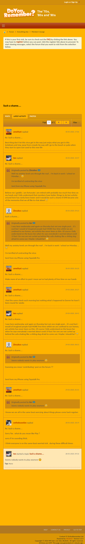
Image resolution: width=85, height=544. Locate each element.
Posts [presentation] (7, 116)
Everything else (22, 32)
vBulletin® (69, 539)
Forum (11, 32)
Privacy (67, 530)
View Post (39, 170)
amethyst (17, 132)
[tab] (7, 116)
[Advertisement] (45, 76)
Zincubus (17, 211)
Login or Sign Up (72, 2)
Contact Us (55, 530)
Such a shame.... (36, 454)
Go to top (77, 530)
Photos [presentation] (33, 116)
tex (14, 158)
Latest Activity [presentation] (20, 116)
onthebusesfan (19, 422)
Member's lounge (38, 32)
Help (45, 530)
